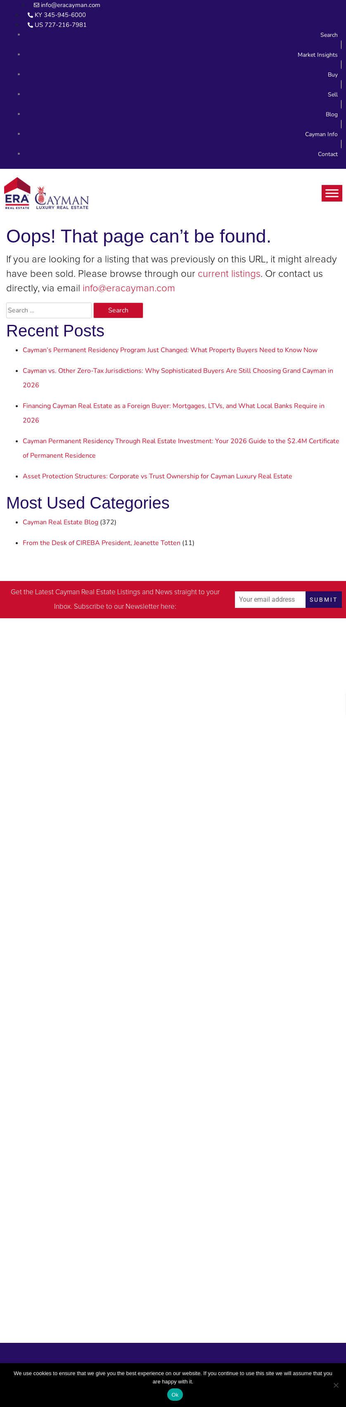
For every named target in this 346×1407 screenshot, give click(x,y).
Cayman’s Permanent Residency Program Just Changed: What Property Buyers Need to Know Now (170, 350)
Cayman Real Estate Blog (60, 522)
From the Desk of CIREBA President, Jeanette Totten (101, 542)
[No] (336, 1385)
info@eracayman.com (129, 288)
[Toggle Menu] (332, 193)
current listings (229, 274)
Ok (174, 1395)
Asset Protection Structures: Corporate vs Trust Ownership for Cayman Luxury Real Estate (157, 476)
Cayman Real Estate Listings (97, 592)
